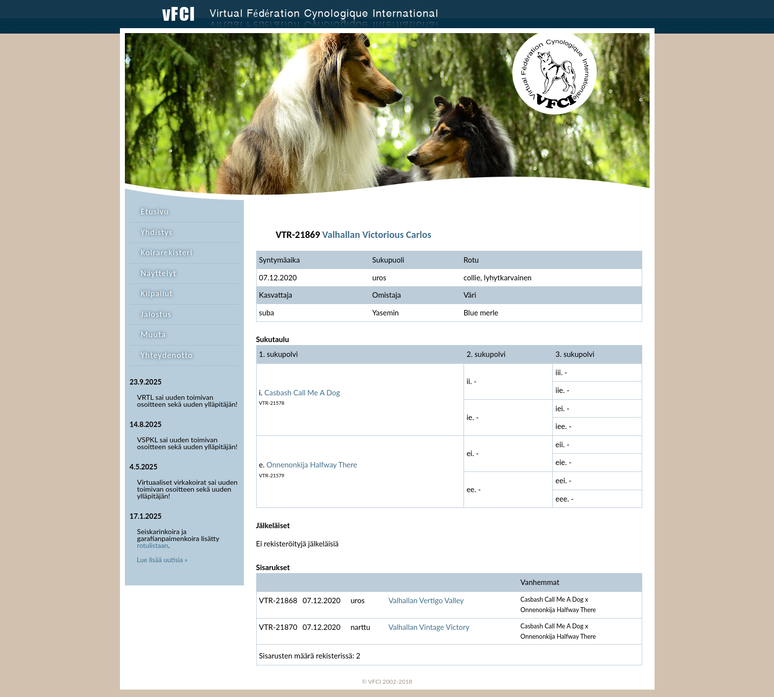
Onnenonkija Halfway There (312, 464)
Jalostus (156, 314)
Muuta (153, 334)
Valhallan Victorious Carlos (376, 234)
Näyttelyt (158, 273)
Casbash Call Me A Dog (302, 392)
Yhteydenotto (167, 355)
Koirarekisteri (167, 252)
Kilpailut (157, 293)
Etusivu (155, 211)
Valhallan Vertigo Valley (426, 600)
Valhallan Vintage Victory (428, 626)
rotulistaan (152, 545)
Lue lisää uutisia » (162, 560)
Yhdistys (156, 232)
